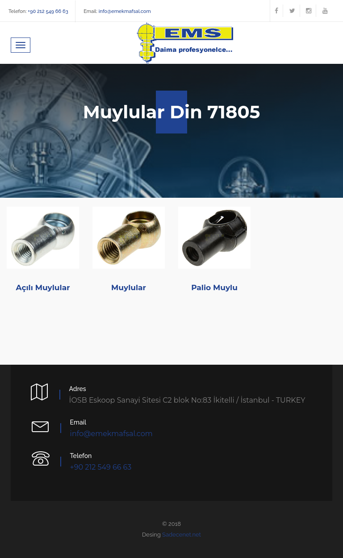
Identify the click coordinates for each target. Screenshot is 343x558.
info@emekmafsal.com (124, 11)
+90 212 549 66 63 (48, 11)
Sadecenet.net (181, 534)
